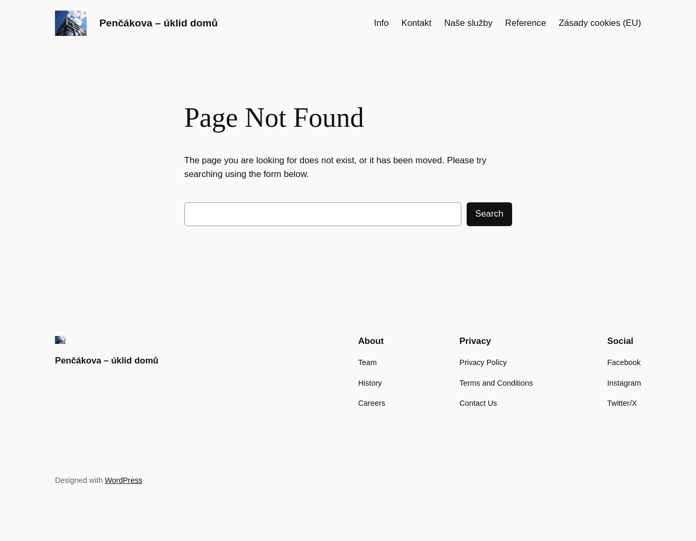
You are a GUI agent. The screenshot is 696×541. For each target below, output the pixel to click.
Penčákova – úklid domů (158, 23)
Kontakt (416, 23)
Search (489, 214)
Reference (525, 23)
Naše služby (468, 23)
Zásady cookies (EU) (600, 23)
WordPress (123, 480)
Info (381, 23)
